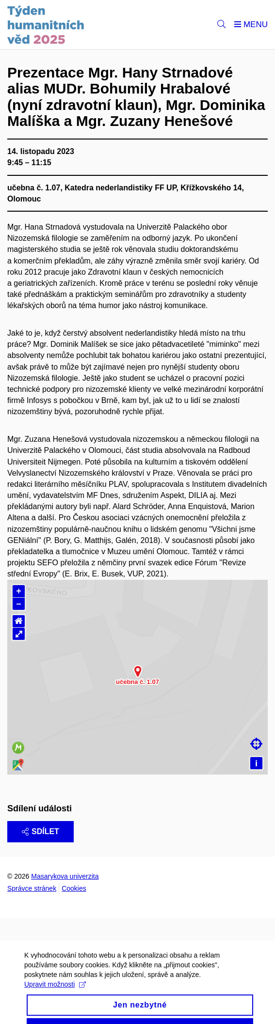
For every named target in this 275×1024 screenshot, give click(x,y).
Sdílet (40, 831)
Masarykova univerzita (64, 876)
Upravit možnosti (55, 995)
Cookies (74, 888)
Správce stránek (31, 888)
